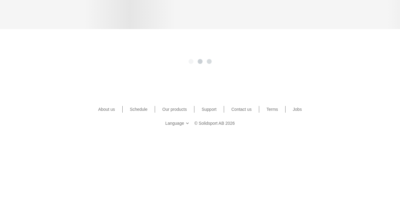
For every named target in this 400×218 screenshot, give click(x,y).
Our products (174, 109)
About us (106, 109)
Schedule (138, 109)
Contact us (241, 109)
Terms (272, 109)
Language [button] (177, 123)
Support (209, 109)
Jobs (297, 109)
